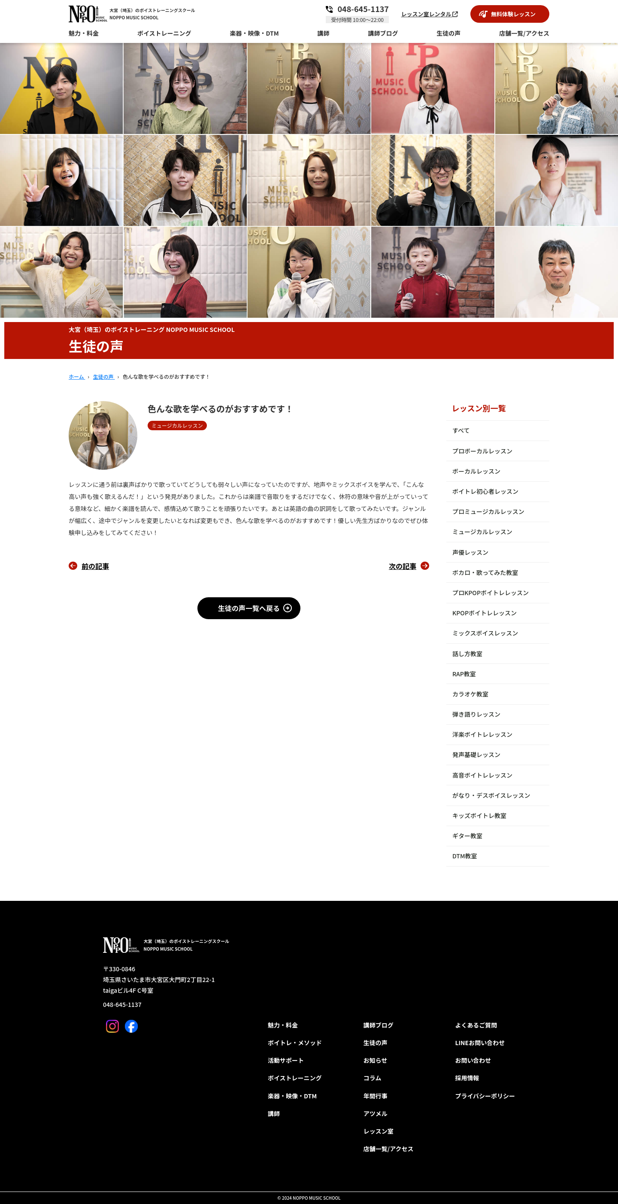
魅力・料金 (283, 1025)
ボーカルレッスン (476, 471)
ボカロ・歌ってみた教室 (485, 572)
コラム (373, 1077)
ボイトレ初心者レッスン (485, 491)
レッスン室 (379, 1131)
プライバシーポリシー (485, 1096)
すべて (461, 430)
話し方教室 (467, 653)
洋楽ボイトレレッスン (482, 734)
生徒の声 (376, 1042)
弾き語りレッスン (476, 714)
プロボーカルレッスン (482, 451)
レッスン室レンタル (429, 14)
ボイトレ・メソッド (295, 1042)
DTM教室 (464, 855)
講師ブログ (379, 1025)
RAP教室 (464, 673)
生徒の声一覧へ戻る (249, 608)
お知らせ (376, 1060)
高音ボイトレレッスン (482, 775)
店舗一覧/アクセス (389, 1148)
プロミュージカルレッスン (488, 511)
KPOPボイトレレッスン (484, 612)
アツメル (376, 1113)
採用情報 (467, 1077)
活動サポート (286, 1060)
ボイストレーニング (295, 1077)
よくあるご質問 (476, 1025)
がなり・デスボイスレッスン (491, 795)
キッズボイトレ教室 (479, 815)
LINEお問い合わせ (480, 1042)
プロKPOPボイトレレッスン (490, 592)
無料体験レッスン (513, 14)
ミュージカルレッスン (482, 531)
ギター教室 (467, 835)
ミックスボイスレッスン (485, 633)
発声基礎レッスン (476, 754)
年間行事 (376, 1096)
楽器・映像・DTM (292, 1096)
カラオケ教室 (470, 694)
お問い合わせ (473, 1060)
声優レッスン (470, 552)
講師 (274, 1113)
